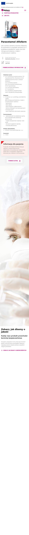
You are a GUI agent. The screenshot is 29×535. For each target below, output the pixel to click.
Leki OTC (5, 15)
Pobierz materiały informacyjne (14, 67)
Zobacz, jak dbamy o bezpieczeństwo (13, 350)
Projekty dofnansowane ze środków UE (12, 7)
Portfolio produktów (10, 13)
